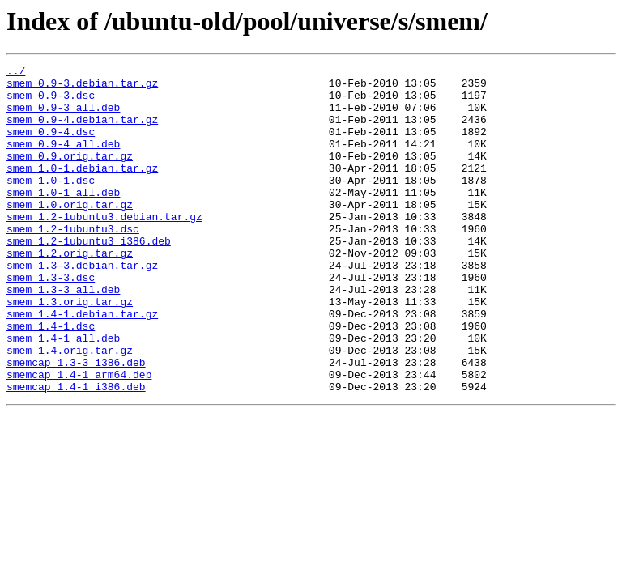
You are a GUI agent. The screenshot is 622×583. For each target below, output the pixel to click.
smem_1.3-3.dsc (50, 320)
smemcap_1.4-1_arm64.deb (78, 437)
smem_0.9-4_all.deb (63, 160)
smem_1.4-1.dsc (50, 379)
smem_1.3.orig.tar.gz (69, 350)
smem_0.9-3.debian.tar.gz (82, 87)
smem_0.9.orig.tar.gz (69, 175)
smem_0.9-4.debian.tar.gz (82, 131)
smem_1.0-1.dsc (50, 204)
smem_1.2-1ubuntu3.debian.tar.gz (104, 247)
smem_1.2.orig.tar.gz (69, 291)
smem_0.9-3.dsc (50, 102)
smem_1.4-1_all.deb (63, 393)
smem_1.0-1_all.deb (63, 218)
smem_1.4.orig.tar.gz (69, 408)
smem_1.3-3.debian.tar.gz (82, 306)
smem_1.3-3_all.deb (63, 335)
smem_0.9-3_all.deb (63, 116)
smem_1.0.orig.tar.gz (69, 233)
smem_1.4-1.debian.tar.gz (82, 364)
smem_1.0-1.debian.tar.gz (82, 189)
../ (15, 73)
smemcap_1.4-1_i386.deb (76, 452)
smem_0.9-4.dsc (50, 145)
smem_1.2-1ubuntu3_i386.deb (88, 277)
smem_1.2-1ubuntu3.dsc (72, 262)
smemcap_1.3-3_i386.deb (76, 422)
